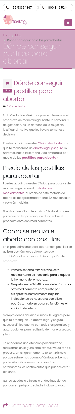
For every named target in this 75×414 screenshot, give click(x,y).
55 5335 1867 (22, 7)
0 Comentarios (16, 106)
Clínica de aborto (50, 143)
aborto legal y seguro (48, 148)
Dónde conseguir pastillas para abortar (33, 91)
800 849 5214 (57, 7)
